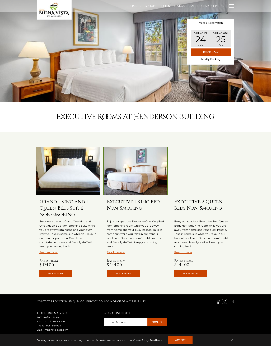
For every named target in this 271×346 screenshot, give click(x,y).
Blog (81, 301)
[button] (201, 38)
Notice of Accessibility (128, 301)
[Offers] (218, 6)
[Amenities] (201, 6)
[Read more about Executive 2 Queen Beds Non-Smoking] (203, 171)
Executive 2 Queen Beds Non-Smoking (198, 205)
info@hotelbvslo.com (56, 329)
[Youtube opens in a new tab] (231, 301)
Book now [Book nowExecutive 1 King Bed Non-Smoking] (123, 273)
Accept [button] (180, 340)
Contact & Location (52, 301)
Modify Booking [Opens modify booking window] (210, 59)
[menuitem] (52, 301)
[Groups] (116, 6)
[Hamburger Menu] (230, 6)
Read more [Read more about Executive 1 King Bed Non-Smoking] (114, 252)
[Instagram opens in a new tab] (224, 301)
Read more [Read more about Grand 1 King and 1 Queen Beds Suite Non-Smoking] (47, 252)
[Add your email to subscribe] (125, 322)
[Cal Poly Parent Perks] (171, 6)
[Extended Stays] (138, 6)
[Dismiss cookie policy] (232, 340)
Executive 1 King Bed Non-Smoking (133, 205)
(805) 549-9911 (53, 325)
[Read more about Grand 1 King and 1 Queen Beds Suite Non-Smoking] (68, 171)
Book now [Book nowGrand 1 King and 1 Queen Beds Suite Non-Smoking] (56, 273)
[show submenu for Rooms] (106, 6)
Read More (156, 340)
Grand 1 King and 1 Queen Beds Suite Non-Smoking (63, 208)
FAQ (72, 301)
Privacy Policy (97, 301)
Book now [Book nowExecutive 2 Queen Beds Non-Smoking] (190, 273)
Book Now (210, 52)
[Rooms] (96, 6)
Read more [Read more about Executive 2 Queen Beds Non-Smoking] (182, 252)
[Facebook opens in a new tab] (217, 301)
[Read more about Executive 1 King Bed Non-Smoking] (135, 171)
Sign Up (157, 322)
